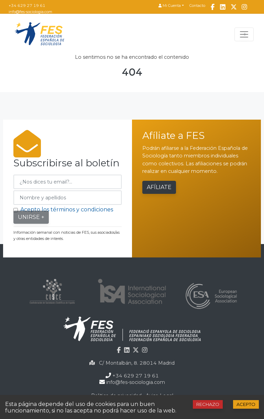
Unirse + (31, 217)
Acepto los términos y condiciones (66, 209)
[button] (171, 6)
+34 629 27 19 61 (27, 5)
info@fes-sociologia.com (30, 11)
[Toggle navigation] (244, 34)
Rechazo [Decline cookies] (207, 404)
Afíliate (159, 187)
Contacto (197, 5)
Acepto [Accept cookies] (245, 404)
